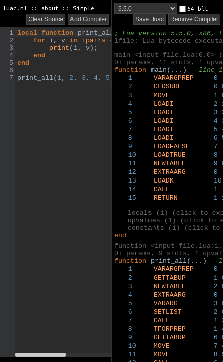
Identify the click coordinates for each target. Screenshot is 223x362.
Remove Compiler (194, 19)
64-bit (193, 8)
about (50, 8)
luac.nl (15, 8)
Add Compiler (88, 19)
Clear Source (45, 19)
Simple (83, 8)
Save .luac (149, 19)
